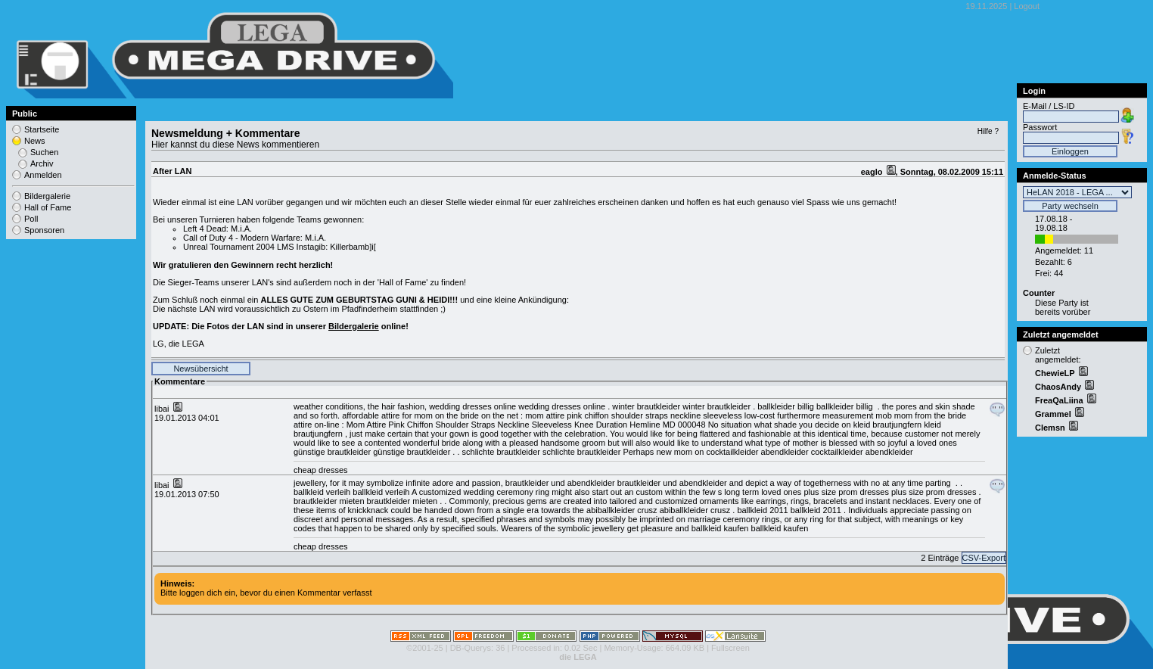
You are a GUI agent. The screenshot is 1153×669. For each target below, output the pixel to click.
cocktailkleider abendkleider (757, 451)
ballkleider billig (785, 406)
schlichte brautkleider (501, 451)
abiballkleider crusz (621, 510)
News (34, 140)
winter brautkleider (646, 406)
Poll (31, 218)
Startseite (41, 129)
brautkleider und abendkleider (560, 482)
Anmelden (43, 174)
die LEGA (578, 656)
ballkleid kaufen (720, 528)
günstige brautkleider (332, 451)
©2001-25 (424, 647)
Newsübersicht (200, 368)
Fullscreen (730, 647)
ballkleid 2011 (762, 510)
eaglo (873, 171)
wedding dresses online (472, 406)
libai (163, 408)
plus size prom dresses (846, 491)
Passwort (1040, 127)
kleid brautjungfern (887, 424)
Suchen (44, 152)
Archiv (42, 163)
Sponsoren (44, 230)
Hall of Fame (47, 207)
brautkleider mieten (329, 501)
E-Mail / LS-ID (1048, 105)
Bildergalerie (353, 326)
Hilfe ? (988, 131)
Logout (1027, 6)
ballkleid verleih (322, 491)
